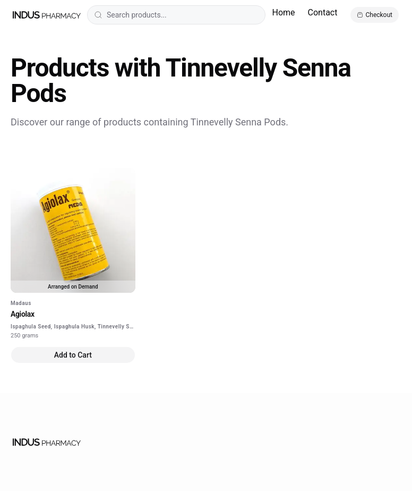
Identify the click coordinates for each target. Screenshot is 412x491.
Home (283, 12)
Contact (323, 12)
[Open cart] (374, 14)
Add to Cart (73, 355)
